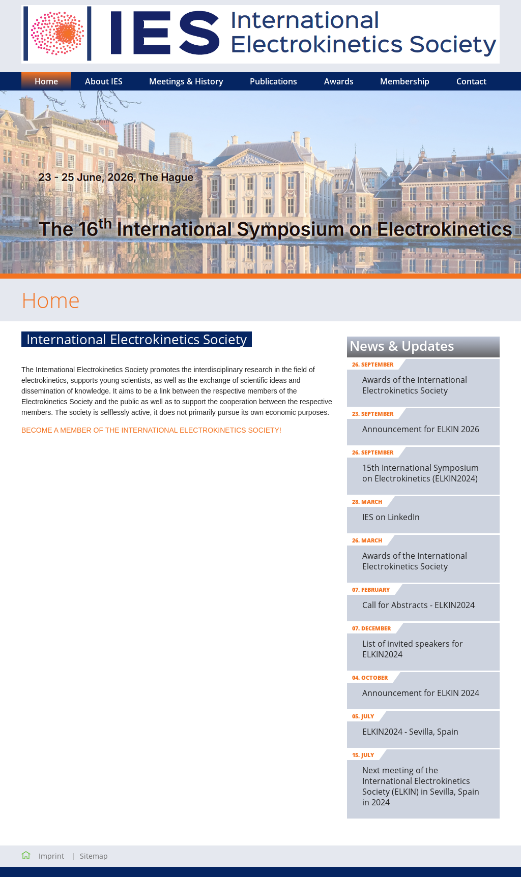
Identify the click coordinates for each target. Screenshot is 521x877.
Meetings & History (186, 81)
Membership (404, 81)
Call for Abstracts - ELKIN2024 (418, 605)
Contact (471, 81)
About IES (104, 81)
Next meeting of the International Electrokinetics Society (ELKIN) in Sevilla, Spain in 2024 (420, 786)
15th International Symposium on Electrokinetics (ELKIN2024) (420, 473)
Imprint (51, 856)
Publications (273, 81)
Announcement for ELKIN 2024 (420, 693)
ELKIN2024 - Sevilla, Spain (410, 731)
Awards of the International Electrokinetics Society (414, 385)
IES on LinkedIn (391, 517)
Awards (339, 81)
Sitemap (94, 856)
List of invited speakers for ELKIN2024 (412, 649)
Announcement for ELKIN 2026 (420, 429)
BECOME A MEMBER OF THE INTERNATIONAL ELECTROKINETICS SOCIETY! (151, 430)
